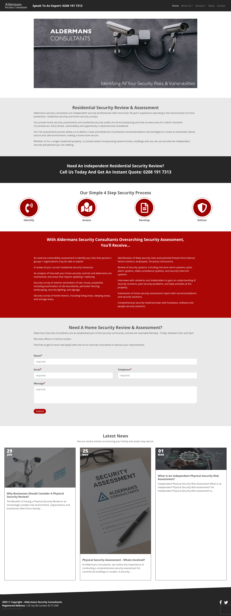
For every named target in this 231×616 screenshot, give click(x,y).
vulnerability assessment (60, 258)
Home (175, 5)
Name (38, 355)
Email (38, 369)
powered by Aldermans (12, 608)
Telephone (125, 369)
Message (39, 383)
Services (199, 5)
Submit (40, 411)
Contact (221, 5)
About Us (186, 5)
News (211, 5)
